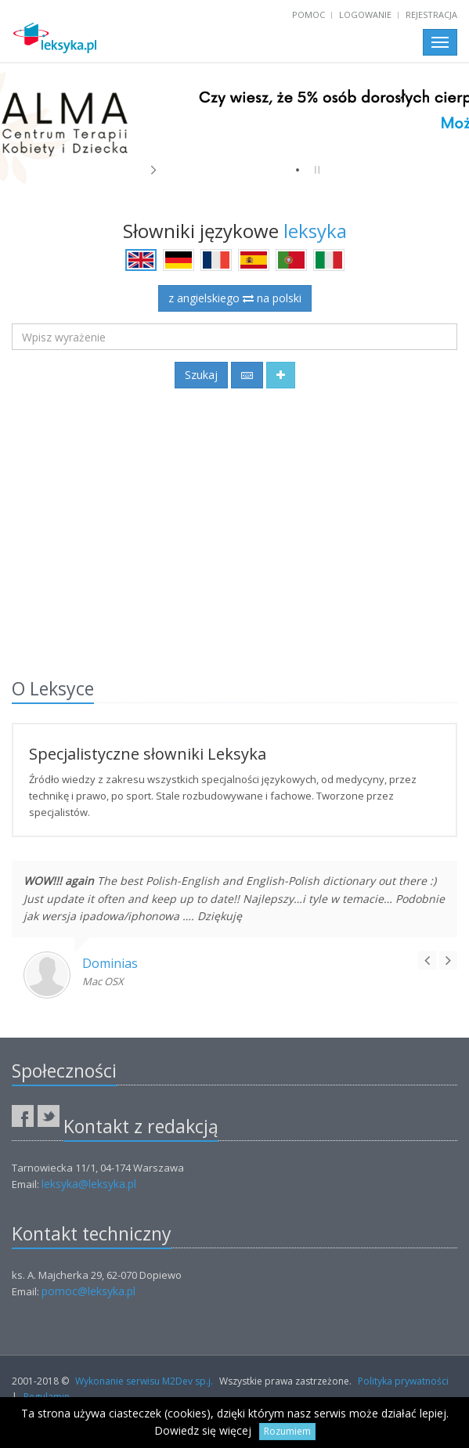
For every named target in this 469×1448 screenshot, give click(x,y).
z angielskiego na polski (234, 298)
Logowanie (365, 14)
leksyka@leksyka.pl (88, 1183)
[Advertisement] (234, 530)
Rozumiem (287, 1431)
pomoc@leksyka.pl (88, 1291)
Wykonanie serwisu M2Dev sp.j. (144, 1381)
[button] (280, 375)
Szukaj (201, 374)
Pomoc (308, 14)
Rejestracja (431, 14)
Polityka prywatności (403, 1381)
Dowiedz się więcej (202, 1430)
